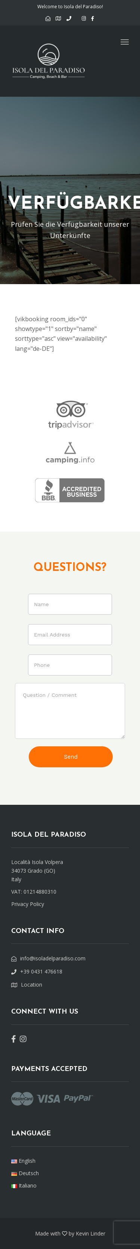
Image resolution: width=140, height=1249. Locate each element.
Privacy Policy (27, 904)
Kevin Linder (90, 1233)
